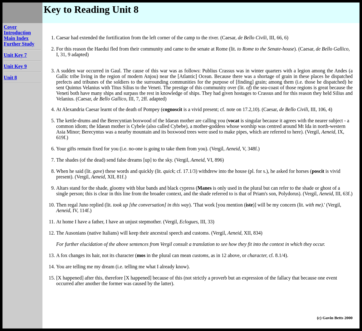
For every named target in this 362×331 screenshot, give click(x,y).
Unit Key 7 (15, 55)
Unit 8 (10, 77)
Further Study (19, 43)
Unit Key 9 (15, 66)
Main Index (16, 38)
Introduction (17, 32)
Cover (10, 27)
